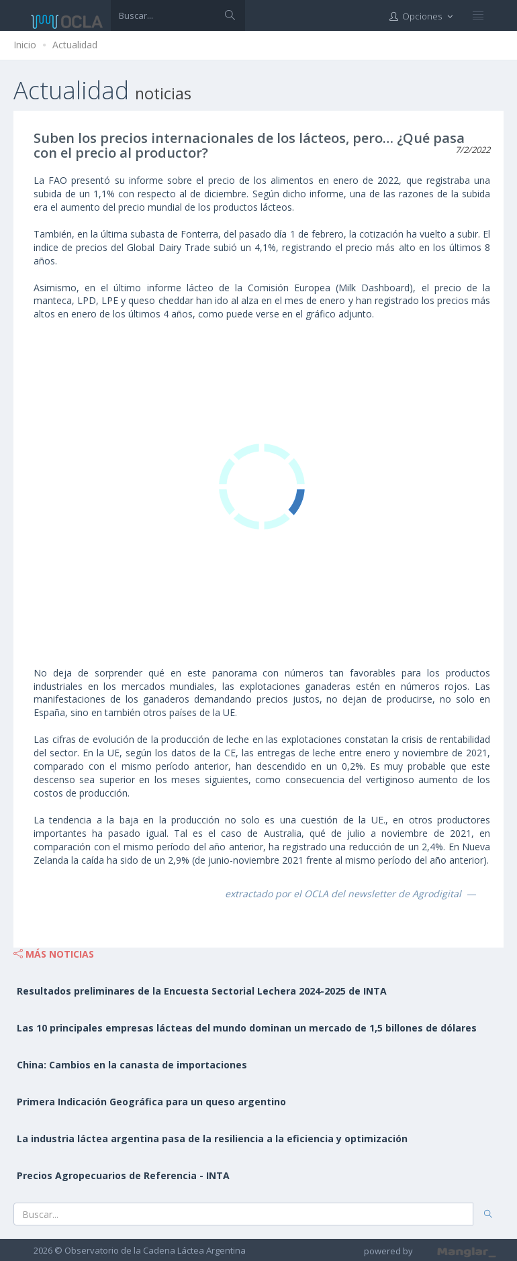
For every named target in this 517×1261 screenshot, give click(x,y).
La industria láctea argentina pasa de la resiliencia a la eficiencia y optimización (212, 1138)
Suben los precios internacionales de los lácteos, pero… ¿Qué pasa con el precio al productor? (249, 145)
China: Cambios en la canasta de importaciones (132, 1064)
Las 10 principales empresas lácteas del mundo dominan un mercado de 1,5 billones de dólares (247, 1027)
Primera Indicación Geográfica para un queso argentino (151, 1101)
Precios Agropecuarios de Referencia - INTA (123, 1175)
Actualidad (74, 44)
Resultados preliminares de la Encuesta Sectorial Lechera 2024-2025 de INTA (202, 991)
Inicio (24, 44)
